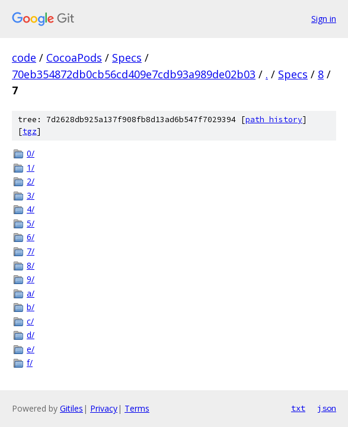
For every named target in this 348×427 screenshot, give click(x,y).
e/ (30, 349)
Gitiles (71, 408)
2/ (30, 181)
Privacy (103, 408)
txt (298, 408)
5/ (30, 223)
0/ (30, 153)
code (24, 57)
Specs (127, 57)
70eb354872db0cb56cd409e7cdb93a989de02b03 (134, 74)
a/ (30, 293)
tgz (30, 131)
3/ (30, 195)
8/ (30, 265)
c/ (30, 321)
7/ (30, 251)
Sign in (323, 18)
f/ (30, 362)
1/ (30, 167)
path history (273, 119)
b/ (30, 307)
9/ (30, 279)
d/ (30, 334)
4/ (30, 209)
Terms (136, 408)
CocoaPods (74, 57)
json (326, 408)
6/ (30, 237)
